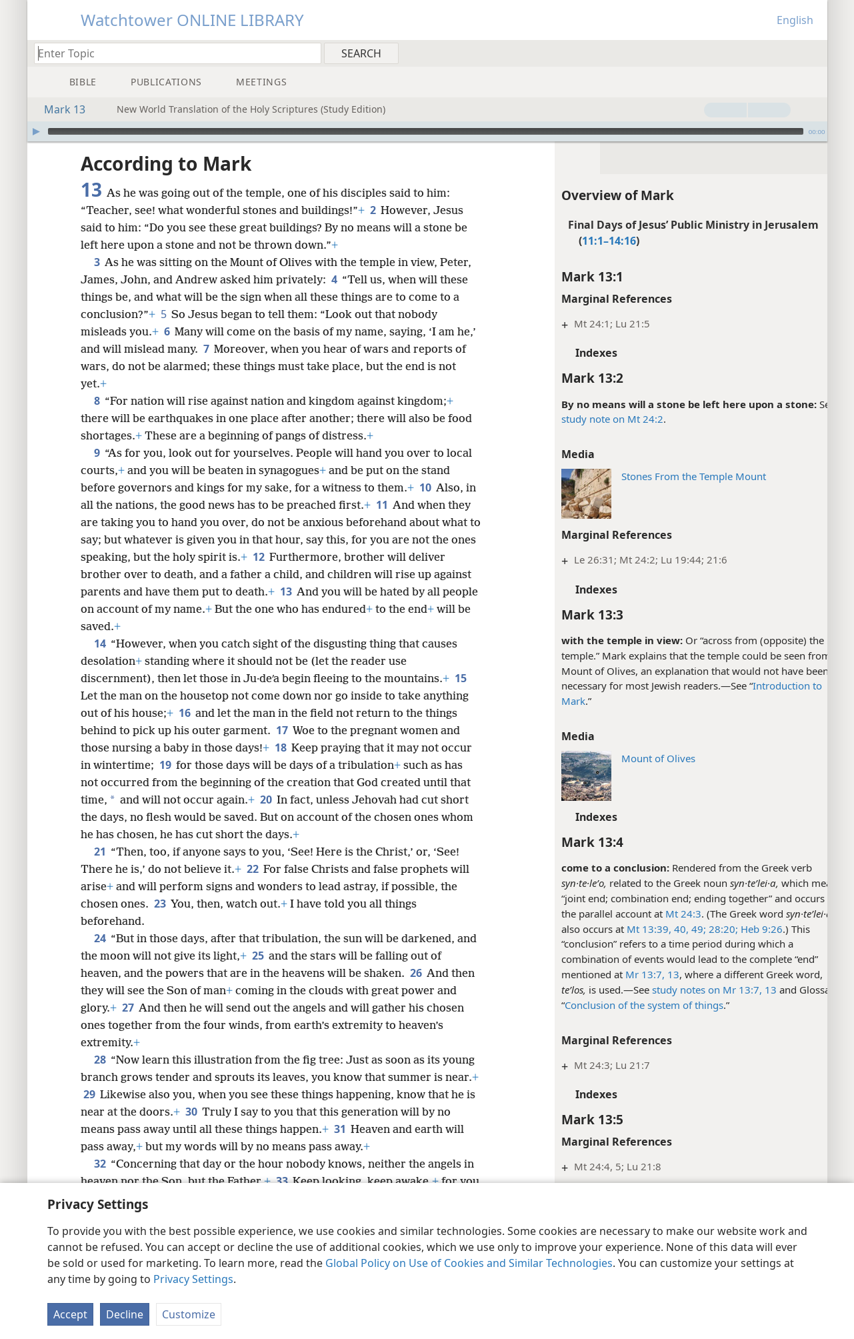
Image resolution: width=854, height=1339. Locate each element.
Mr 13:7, (617, 974)
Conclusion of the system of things (616, 1005)
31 (371, 1129)
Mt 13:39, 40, (630, 929)
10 (425, 487)
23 (159, 903)
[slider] (425, 131)
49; (670, 929)
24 (99, 938)
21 (99, 851)
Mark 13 (58, 109)
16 (184, 713)
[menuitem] (812, 52)
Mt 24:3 (656, 913)
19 (165, 765)
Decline (124, 1314)
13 (644, 974)
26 (415, 973)
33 (281, 1181)
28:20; (695, 929)
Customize (188, 1314)
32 (99, 1163)
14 (99, 643)
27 (149, 1007)
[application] (427, 131)
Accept (70, 1314)
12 (305, 556)
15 (460, 678)
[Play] (36, 131)
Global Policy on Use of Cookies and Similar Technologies (469, 1263)
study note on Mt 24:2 (585, 418)
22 (252, 869)
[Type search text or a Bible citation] (171, 53)
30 (241, 1111)
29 (136, 1094)
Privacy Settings (193, 1279)
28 (99, 1059)
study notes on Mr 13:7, (680, 989)
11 (394, 504)
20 (265, 799)
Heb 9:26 (733, 929)
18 (280, 747)
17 (281, 730)
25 (279, 955)
